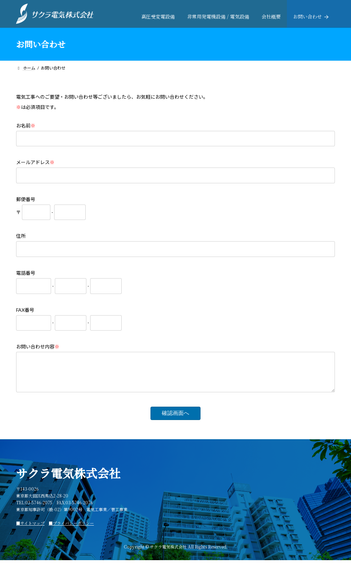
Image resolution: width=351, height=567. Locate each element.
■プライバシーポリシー (71, 530)
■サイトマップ (30, 530)
